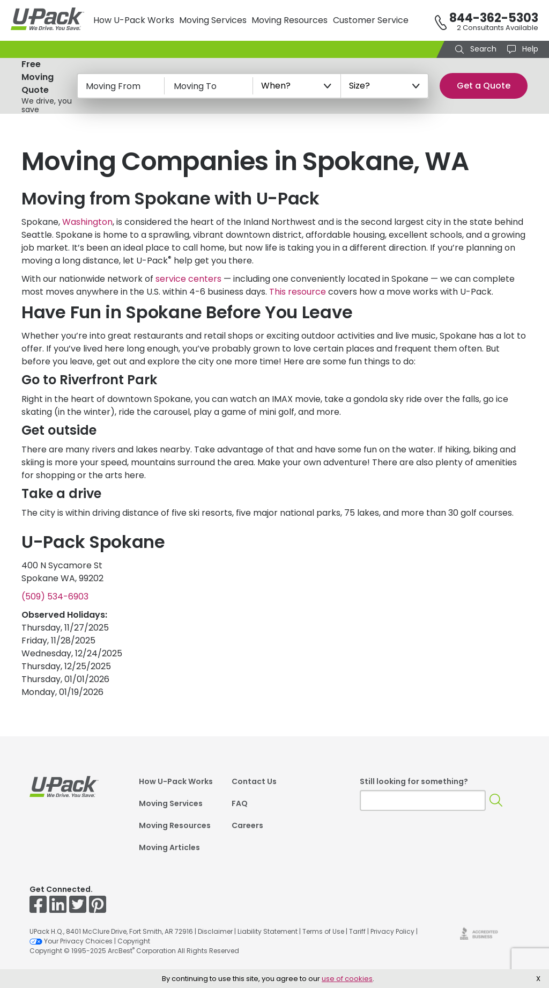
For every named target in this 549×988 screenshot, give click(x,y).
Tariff (357, 931)
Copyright (133, 941)
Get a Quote (483, 85)
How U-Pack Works (133, 20)
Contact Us (254, 781)
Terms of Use (323, 931)
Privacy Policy (392, 931)
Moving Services (213, 20)
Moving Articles (169, 847)
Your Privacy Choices (71, 941)
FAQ (240, 803)
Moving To (195, 86)
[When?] (297, 86)
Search (482, 48)
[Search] (496, 800)
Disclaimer (215, 931)
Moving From (113, 86)
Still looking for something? (414, 781)
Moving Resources (289, 20)
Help (529, 48)
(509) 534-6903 (54, 596)
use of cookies (347, 979)
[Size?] (385, 86)
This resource (297, 292)
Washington (87, 222)
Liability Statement (268, 931)
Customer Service (371, 20)
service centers (188, 279)
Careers (247, 825)
